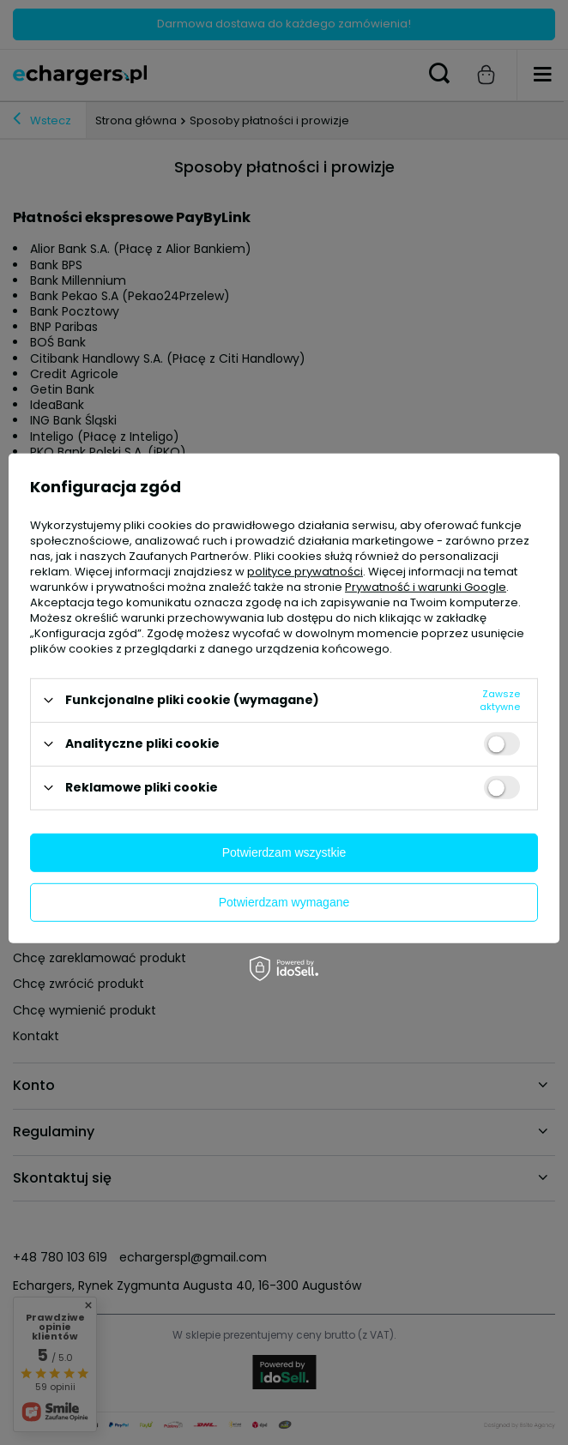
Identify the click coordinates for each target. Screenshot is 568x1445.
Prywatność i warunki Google (425, 586)
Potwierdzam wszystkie (284, 852)
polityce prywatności (305, 571)
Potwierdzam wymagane (284, 902)
